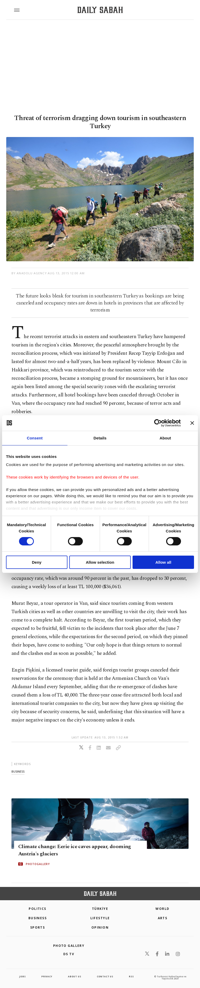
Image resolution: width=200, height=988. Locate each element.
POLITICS (37, 908)
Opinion (100, 927)
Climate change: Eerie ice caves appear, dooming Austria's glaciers (74, 850)
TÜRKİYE (100, 908)
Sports (37, 927)
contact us (105, 976)
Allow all (163, 562)
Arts (162, 918)
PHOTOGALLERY (38, 864)
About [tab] (165, 438)
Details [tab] (100, 438)
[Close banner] (192, 423)
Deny (36, 562)
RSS (131, 976)
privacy (46, 976)
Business (37, 918)
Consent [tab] (35, 438)
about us (74, 976)
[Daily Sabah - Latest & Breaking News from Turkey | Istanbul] (100, 10)
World (162, 908)
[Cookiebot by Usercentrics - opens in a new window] (158, 423)
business (17, 771)
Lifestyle (100, 918)
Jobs (22, 976)
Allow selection (100, 562)
